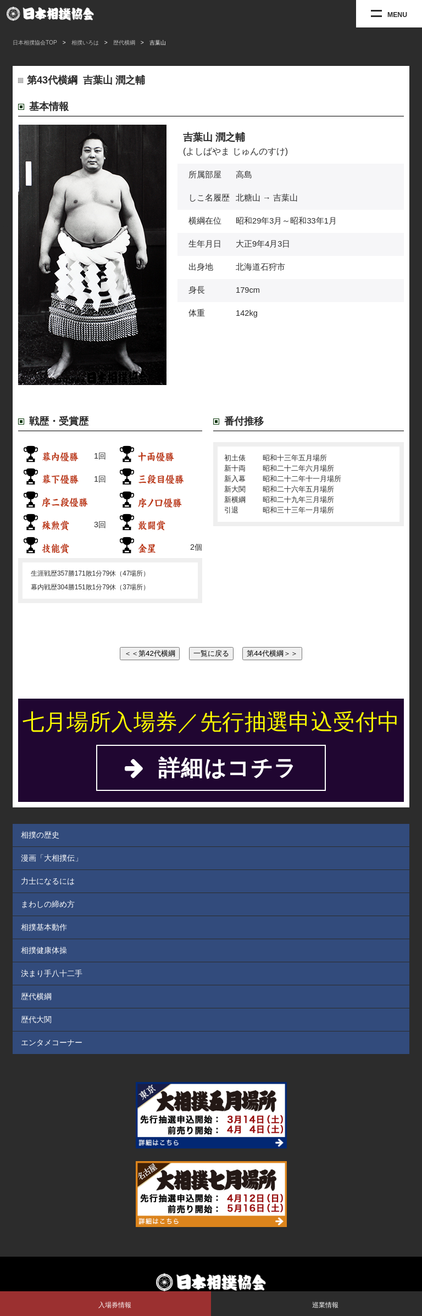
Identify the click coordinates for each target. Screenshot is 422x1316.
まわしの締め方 (48, 904)
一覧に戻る (211, 653)
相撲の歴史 (40, 834)
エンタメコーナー (51, 1042)
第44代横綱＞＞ (272, 653)
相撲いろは (85, 43)
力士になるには (48, 881)
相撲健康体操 (44, 950)
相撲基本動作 (44, 927)
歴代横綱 (124, 43)
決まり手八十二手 (51, 973)
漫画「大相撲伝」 (51, 858)
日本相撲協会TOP (35, 43)
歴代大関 (36, 1019)
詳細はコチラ (211, 768)
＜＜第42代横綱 (149, 653)
